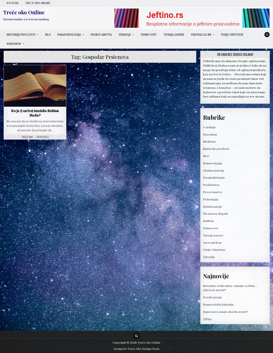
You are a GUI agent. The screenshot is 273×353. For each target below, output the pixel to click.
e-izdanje (209, 127)
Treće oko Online (37, 3)
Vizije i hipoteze (232, 34)
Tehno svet (149, 34)
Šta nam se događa (215, 213)
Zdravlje (125, 34)
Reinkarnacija (212, 206)
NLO (48, 34)
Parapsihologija (69, 34)
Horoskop (14, 43)
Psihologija (210, 199)
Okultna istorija (213, 170)
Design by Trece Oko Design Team (136, 348)
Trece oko (27, 137)
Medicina (209, 141)
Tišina (207, 319)
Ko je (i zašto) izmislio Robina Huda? (35, 113)
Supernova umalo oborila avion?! (225, 312)
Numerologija (212, 163)
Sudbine (208, 221)
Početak (13, 3)
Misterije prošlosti (21, 34)
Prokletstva (211, 185)
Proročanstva (101, 34)
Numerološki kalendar (218, 304)
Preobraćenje (212, 297)
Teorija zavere (174, 34)
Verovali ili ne (201, 34)
